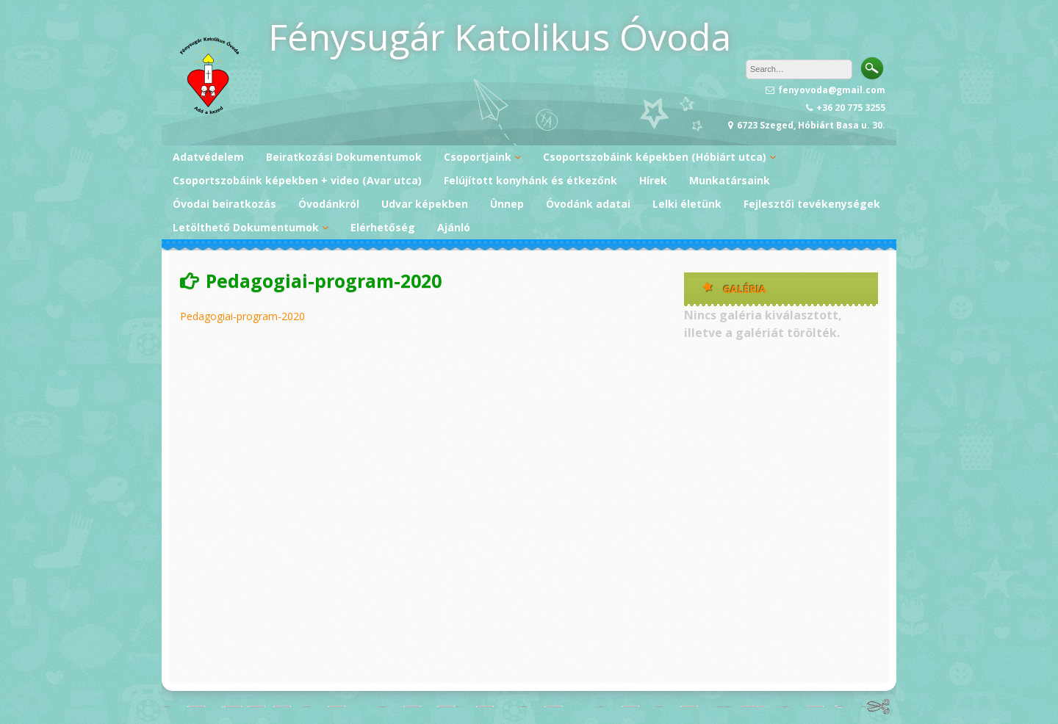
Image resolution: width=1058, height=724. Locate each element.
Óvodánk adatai (588, 204)
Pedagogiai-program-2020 (242, 316)
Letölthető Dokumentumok (246, 227)
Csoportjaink (477, 157)
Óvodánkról (328, 204)
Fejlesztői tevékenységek (812, 204)
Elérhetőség (382, 227)
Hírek (653, 180)
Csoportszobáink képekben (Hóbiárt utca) (654, 157)
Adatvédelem (208, 157)
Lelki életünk (686, 204)
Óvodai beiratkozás (224, 204)
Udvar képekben (424, 204)
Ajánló (453, 227)
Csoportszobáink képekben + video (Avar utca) (297, 180)
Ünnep (507, 204)
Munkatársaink (729, 180)
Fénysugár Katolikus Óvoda (499, 37)
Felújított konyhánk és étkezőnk (530, 180)
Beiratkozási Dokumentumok (344, 157)
